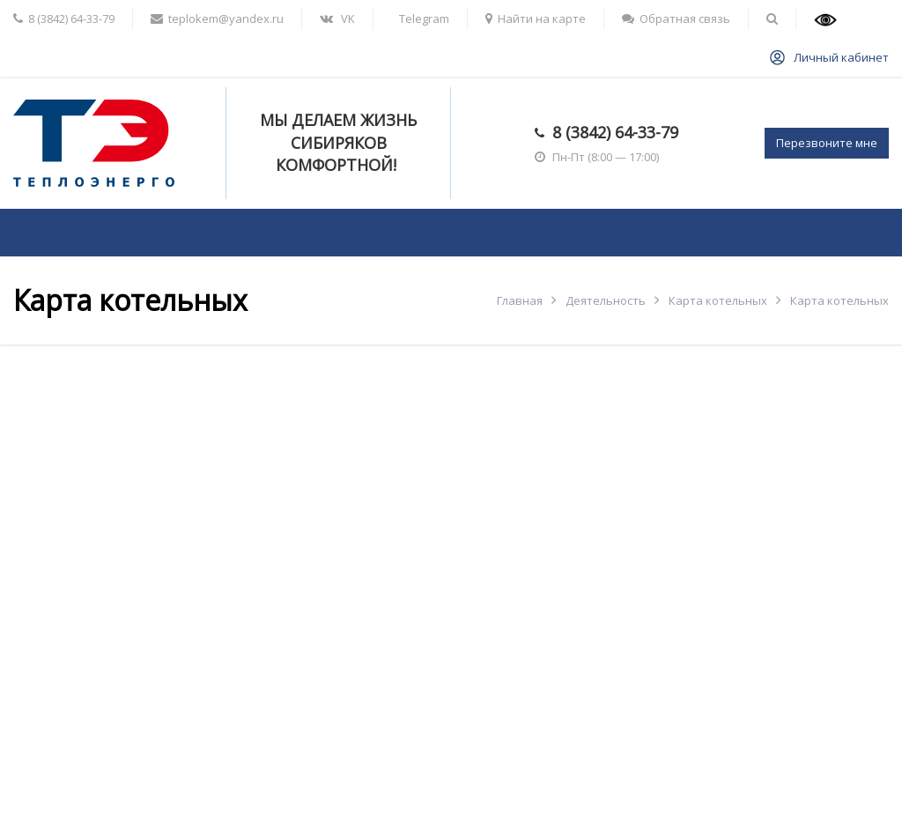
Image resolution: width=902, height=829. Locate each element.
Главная (520, 300)
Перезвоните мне (826, 143)
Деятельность (606, 300)
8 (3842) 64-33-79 (615, 132)
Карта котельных (718, 300)
